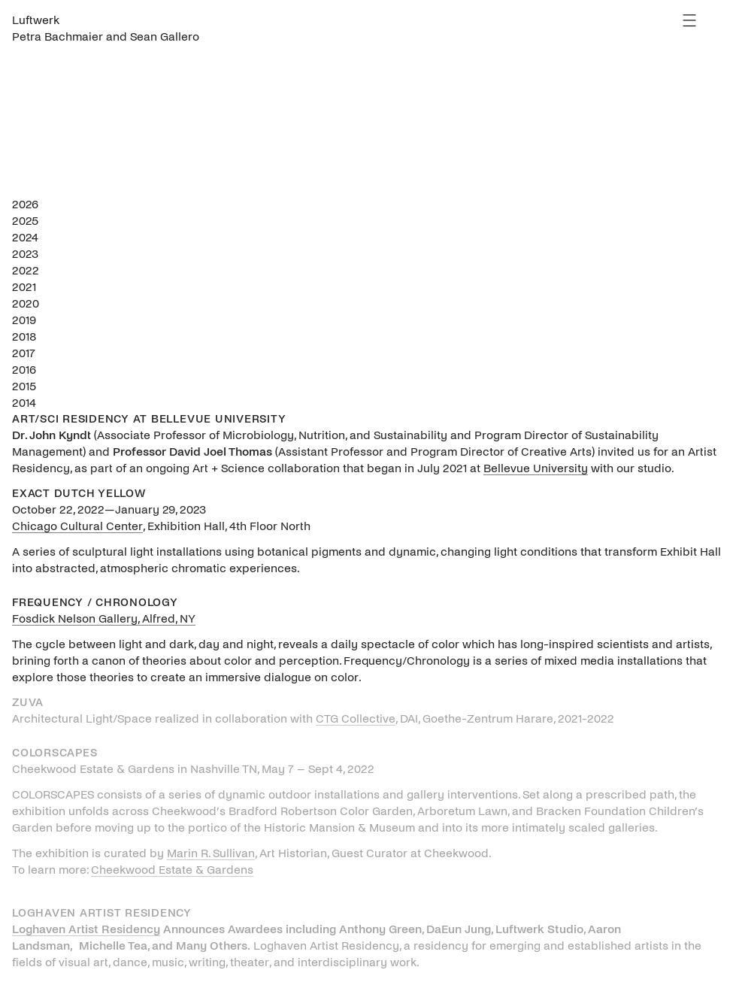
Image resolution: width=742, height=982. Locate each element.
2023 (25, 253)
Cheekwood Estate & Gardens (172, 869)
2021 (24, 286)
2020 (25, 303)
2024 (25, 237)
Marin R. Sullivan (211, 853)
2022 (25, 270)
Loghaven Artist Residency (86, 929)
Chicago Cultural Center (77, 526)
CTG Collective (355, 718)
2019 (24, 320)
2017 (23, 353)
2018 (24, 336)
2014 (24, 402)
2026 (25, 204)
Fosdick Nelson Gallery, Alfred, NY (103, 618)
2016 (24, 369)
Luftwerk (35, 20)
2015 (24, 386)
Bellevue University (535, 468)
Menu (689, 20)
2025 (25, 220)
